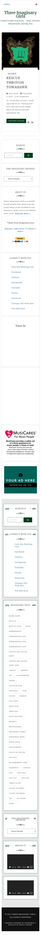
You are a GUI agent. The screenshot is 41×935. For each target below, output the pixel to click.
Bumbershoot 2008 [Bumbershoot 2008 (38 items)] (17, 641)
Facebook (16, 272)
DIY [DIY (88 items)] (10, 675)
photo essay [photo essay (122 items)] (14, 742)
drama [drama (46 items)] (12, 680)
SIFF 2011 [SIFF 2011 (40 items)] (13, 778)
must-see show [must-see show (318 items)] (16, 716)
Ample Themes (25, 925)
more (20, 231)
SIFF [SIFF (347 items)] (11, 773)
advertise (19, 229)
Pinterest (16, 298)
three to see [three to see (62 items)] (15, 783)
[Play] (10, 867)
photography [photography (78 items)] (15, 747)
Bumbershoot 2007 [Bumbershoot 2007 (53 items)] (17, 636)
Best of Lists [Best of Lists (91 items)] (15, 626)
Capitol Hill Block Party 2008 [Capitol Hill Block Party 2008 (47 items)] (18, 663)
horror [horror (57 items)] (23, 696)
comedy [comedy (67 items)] (12, 670)
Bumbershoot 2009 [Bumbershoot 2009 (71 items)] (17, 647)
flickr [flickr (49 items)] (12, 696)
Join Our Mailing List (22, 267)
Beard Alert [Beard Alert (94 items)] (14, 616)
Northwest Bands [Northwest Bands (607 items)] (17, 732)
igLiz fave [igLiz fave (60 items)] (13, 701)
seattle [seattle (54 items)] (27, 768)
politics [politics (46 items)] (13, 757)
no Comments (21, 96)
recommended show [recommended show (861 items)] (18, 762)
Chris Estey (14, 94)
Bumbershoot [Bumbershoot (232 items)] (15, 631)
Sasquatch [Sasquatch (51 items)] (14, 768)
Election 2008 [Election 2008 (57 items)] (15, 686)
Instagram (16, 282)
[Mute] (28, 867)
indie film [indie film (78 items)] (14, 706)
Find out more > (22, 213)
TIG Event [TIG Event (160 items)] (21, 798)
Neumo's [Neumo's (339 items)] (13, 721)
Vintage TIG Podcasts (22, 303)
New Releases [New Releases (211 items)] (15, 727)
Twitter (15, 277)
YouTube (15, 288)
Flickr (14, 293)
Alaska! (12, 74)
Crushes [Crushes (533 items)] (24, 670)
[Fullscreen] (31, 867)
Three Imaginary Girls (20, 14)
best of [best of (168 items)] (12, 621)
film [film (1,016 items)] (25, 691)
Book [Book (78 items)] (28, 626)
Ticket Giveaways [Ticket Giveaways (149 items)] (17, 793)
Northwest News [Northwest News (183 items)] (17, 737)
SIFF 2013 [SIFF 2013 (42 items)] (26, 778)
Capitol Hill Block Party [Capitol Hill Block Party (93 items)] (18, 654)
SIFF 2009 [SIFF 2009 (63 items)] (21, 773)
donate (8, 229)
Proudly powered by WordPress (20, 923)
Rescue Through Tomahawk (17, 82)
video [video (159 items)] (11, 803)
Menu (7, 4)
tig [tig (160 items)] (10, 798)
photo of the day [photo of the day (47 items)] (17, 752)
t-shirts (31, 229)
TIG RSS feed (18, 309)
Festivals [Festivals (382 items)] (13, 691)
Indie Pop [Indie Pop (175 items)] (13, 711)
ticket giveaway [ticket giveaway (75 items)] (16, 788)
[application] (20, 861)
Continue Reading (16, 121)
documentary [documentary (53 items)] (23, 675)
